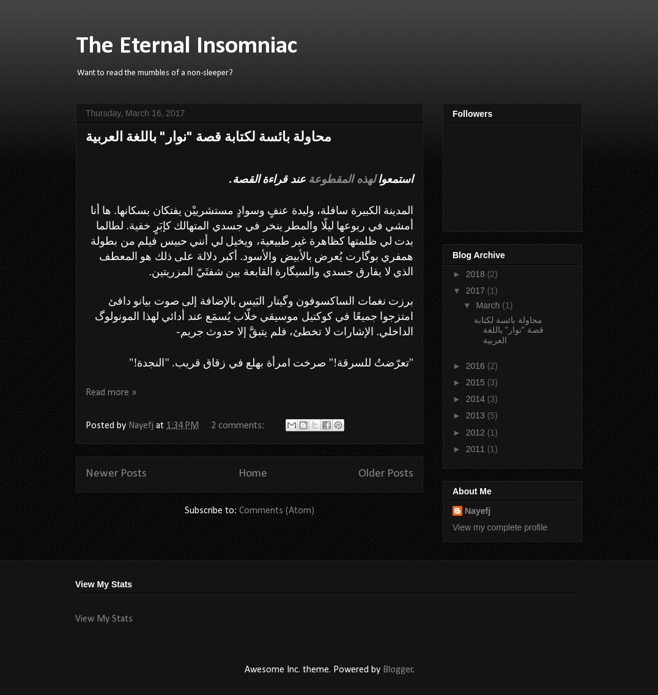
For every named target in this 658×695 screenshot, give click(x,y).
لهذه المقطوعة (343, 179)
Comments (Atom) (276, 511)
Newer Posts (116, 474)
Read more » (111, 393)
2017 (476, 290)
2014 (476, 399)
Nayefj (477, 511)
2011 (476, 449)
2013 (476, 415)
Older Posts (385, 474)
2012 (476, 432)
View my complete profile (500, 527)
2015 (476, 382)
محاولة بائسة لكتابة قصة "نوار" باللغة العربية (208, 138)
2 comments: (239, 426)
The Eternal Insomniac (186, 46)
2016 (476, 366)
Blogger (398, 670)
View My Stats (104, 619)
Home (252, 474)
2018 (476, 274)
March (489, 305)
